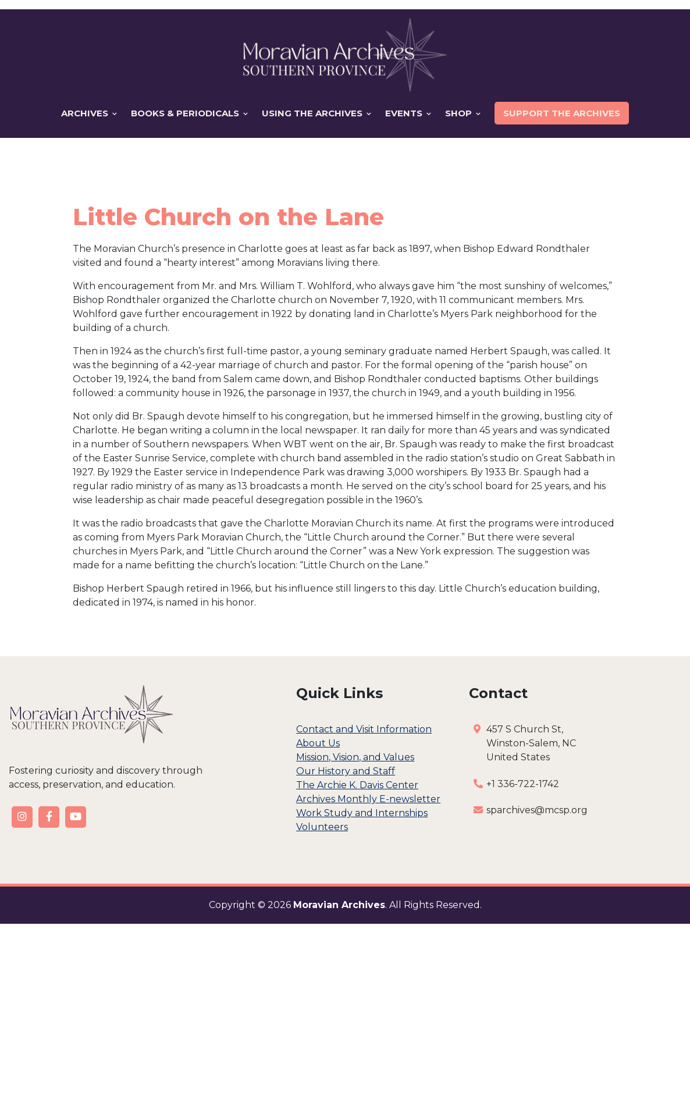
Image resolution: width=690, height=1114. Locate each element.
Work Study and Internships (362, 812)
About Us (318, 743)
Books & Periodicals (189, 113)
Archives (89, 113)
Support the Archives (561, 113)
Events (408, 113)
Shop (463, 113)
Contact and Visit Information (364, 729)
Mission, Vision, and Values (355, 757)
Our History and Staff (345, 771)
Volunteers (322, 826)
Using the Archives (316, 113)
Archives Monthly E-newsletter (368, 799)
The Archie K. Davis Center (357, 785)
